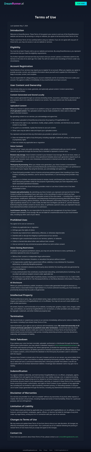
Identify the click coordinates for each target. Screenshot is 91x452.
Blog (40, 450)
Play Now (81, 3)
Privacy (45, 450)
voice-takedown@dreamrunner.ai (66, 345)
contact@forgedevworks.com (68, 437)
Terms (50, 450)
